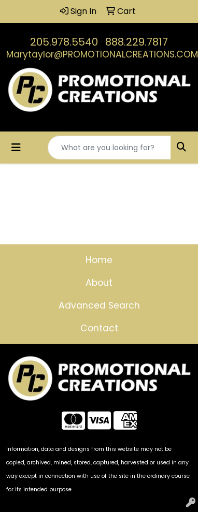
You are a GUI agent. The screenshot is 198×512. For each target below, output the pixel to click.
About (99, 282)
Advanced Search (99, 305)
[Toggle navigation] (16, 147)
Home (99, 260)
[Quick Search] (109, 147)
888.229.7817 (136, 42)
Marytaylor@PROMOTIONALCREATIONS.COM (102, 54)
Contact (99, 328)
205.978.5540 (64, 42)
